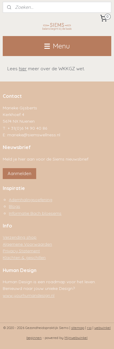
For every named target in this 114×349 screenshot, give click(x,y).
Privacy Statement (21, 250)
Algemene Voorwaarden (27, 244)
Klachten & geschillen (24, 257)
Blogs (14, 206)
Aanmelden (19, 173)
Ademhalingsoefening (30, 199)
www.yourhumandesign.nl (28, 295)
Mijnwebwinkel (76, 338)
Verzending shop (19, 237)
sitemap (77, 328)
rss (89, 328)
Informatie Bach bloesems (35, 213)
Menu (57, 46)
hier (23, 68)
